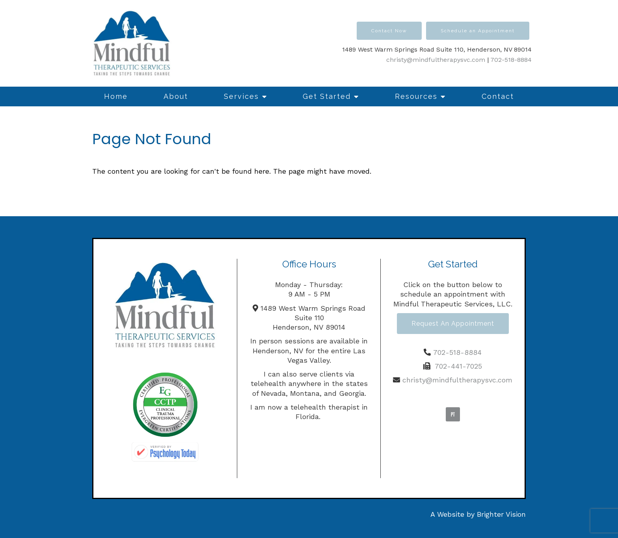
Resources (416, 96)
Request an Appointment (452, 323)
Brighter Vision (501, 514)
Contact (498, 96)
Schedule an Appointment (478, 30)
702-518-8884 (511, 59)
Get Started (327, 96)
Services (241, 96)
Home (116, 96)
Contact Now (389, 30)
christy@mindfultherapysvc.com (435, 59)
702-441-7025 (458, 366)
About (176, 96)
